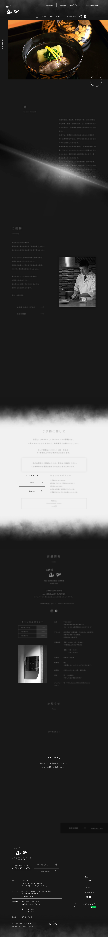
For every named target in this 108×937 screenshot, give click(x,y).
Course (51, 16)
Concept (43, 16)
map (75, 16)
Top (37, 16)
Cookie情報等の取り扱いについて (22, 923)
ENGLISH (63, 5)
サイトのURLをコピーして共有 (84, 904)
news (70, 16)
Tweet (76, 907)
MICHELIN (49, 5)
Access (58, 16)
